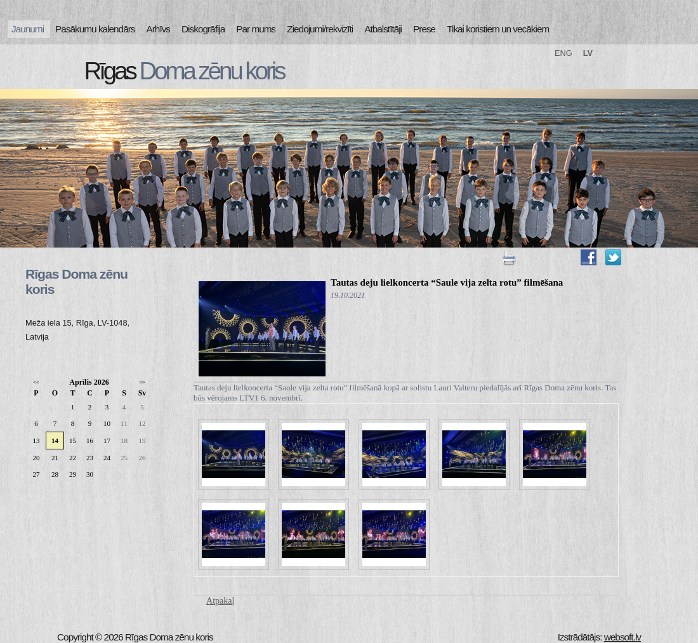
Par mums (255, 28)
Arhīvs (159, 28)
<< (36, 382)
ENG (563, 53)
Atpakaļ (220, 601)
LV (588, 53)
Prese (424, 28)
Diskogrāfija (203, 28)
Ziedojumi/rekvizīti (320, 28)
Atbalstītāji (383, 28)
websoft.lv (622, 637)
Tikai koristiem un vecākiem (498, 28)
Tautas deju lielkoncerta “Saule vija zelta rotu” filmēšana (447, 282)
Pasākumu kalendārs (95, 28)
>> (142, 382)
